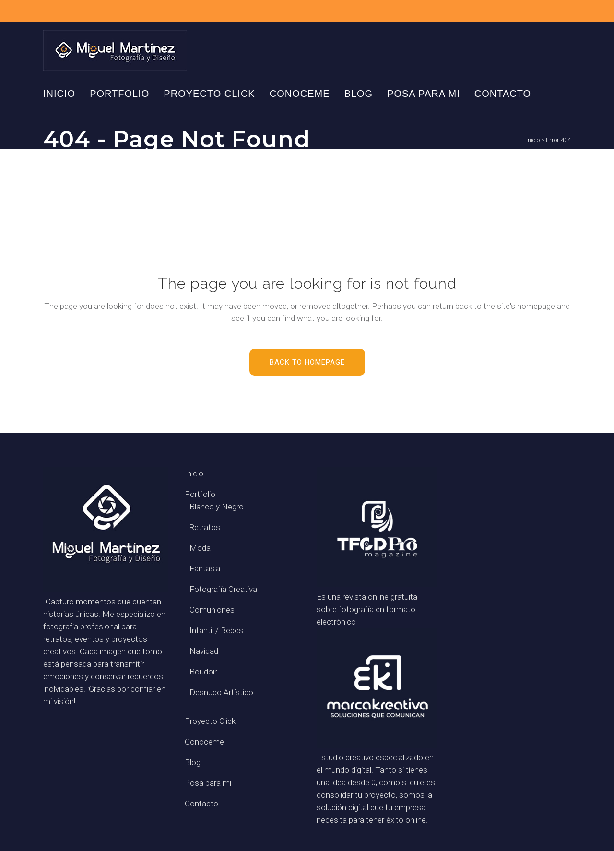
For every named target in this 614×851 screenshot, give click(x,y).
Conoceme (204, 741)
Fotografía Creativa (223, 589)
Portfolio (200, 494)
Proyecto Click (210, 721)
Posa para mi (208, 783)
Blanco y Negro (216, 506)
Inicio (533, 139)
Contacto (201, 803)
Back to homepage (307, 362)
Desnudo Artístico (221, 692)
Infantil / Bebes (216, 630)
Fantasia (204, 568)
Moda (200, 548)
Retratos (204, 527)
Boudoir (203, 671)
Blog (193, 762)
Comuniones (212, 610)
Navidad (203, 651)
